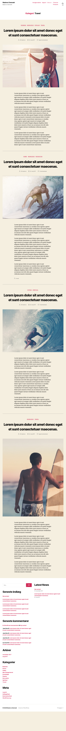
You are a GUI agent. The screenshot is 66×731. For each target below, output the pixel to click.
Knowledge (30, 25)
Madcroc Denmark (9, 2)
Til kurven (55, 2)
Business (23, 25)
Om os (49, 2)
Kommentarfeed (7, 715)
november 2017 (7, 674)
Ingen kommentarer (43, 45)
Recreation (39, 161)
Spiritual (36, 300)
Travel (43, 25)
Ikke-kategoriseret (8, 692)
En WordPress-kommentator (11, 645)
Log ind (5, 711)
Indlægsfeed (6, 713)
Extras (29, 300)
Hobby (25, 161)
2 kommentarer (43, 181)
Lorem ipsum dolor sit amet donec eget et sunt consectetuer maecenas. (33, 35)
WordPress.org (7, 717)
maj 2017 (5, 676)
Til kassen (55, 4)
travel (17, 288)
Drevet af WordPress (24, 727)
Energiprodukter (37, 2)
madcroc (23, 45)
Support (44, 2)
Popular (37, 25)
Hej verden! (6, 615)
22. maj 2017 (32, 45)
